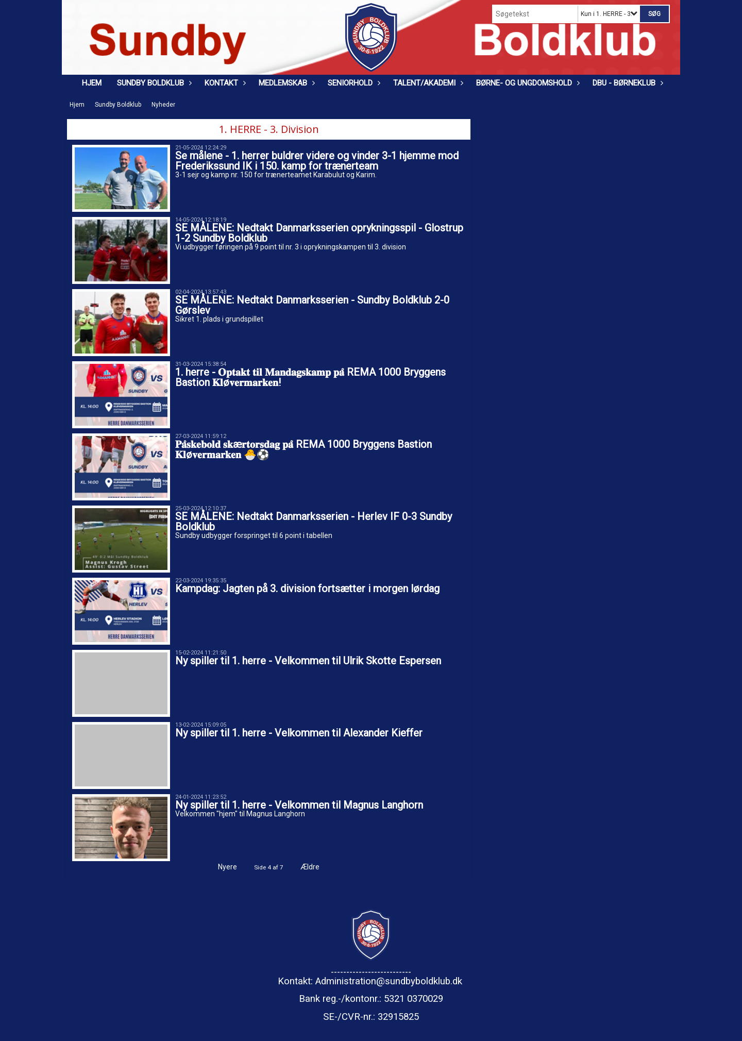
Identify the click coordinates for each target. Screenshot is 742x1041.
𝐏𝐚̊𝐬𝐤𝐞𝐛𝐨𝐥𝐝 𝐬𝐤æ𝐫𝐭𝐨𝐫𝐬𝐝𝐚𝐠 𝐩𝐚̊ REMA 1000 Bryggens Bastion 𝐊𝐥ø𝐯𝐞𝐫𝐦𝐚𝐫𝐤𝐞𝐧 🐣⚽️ (303, 449)
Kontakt (224, 83)
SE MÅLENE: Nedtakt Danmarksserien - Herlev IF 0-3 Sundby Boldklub (313, 521)
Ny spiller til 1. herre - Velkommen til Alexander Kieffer (299, 733)
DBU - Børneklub (627, 83)
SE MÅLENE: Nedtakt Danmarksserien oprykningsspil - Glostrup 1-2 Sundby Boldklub (319, 233)
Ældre (316, 867)
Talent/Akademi (427, 83)
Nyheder (163, 104)
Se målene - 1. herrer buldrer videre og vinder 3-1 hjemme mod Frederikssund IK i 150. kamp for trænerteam (317, 160)
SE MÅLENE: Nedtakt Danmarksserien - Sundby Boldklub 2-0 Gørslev (312, 305)
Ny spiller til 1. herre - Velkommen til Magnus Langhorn (299, 805)
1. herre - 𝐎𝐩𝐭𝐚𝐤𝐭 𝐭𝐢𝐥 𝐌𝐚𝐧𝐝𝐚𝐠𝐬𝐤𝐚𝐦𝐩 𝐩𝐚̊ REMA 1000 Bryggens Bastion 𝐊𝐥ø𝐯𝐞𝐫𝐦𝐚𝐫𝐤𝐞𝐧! (310, 377)
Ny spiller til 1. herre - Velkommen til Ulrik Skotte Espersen (308, 660)
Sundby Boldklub (153, 83)
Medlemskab (285, 83)
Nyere (221, 867)
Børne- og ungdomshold (526, 83)
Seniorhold (353, 83)
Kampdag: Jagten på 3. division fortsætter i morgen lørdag (307, 588)
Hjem (92, 83)
